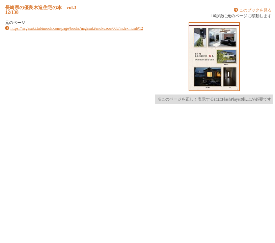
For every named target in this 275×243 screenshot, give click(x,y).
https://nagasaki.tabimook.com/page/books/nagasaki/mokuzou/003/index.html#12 (76, 28)
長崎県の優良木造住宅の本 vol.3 (40, 7)
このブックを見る (255, 10)
